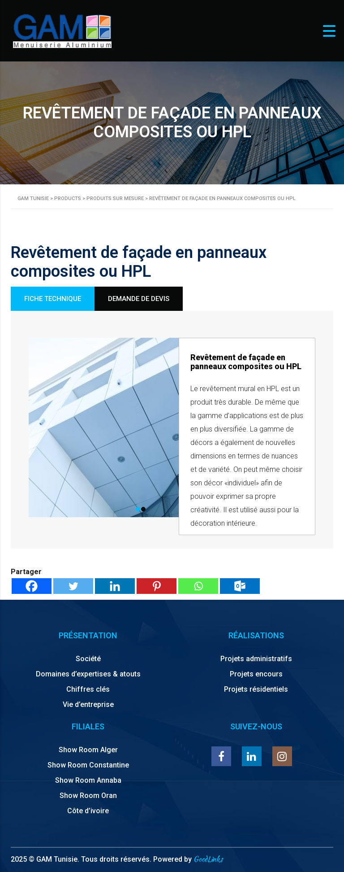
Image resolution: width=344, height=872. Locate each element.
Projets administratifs (256, 658)
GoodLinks (208, 859)
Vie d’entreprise (88, 704)
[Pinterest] (156, 586)
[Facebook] (32, 586)
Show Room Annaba (88, 780)
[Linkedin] (115, 586)
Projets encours (256, 674)
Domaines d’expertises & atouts (88, 674)
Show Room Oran (88, 795)
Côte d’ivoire (88, 811)
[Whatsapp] (198, 586)
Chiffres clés (88, 689)
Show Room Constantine (88, 765)
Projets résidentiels (256, 689)
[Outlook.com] (240, 586)
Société (88, 658)
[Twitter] (73, 586)
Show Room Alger (88, 750)
